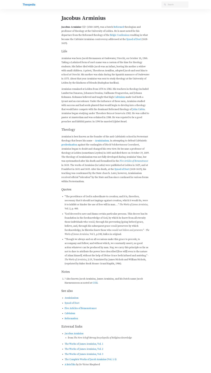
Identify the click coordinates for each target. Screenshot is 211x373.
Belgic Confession (119, 35)
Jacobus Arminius (74, 333)
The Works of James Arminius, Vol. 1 (84, 343)
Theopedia (29, 4)
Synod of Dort (133, 39)
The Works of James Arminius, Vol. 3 (84, 354)
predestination (69, 144)
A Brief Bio (70, 364)
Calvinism (119, 97)
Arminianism (102, 140)
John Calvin (138, 109)
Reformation (71, 318)
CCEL (95, 282)
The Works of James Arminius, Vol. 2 (84, 349)
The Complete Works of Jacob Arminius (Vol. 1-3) (91, 359)
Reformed (118, 27)
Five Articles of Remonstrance (134, 161)
